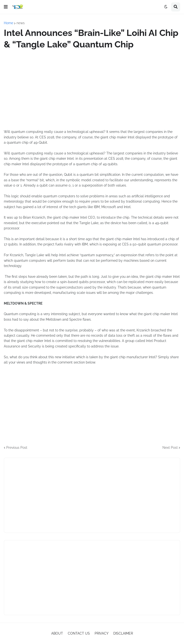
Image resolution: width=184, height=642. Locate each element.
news (21, 23)
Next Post (170, 447)
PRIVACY (102, 633)
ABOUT (57, 633)
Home (8, 23)
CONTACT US (79, 633)
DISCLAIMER (123, 633)
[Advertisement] (92, 89)
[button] (6, 7)
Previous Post (16, 447)
